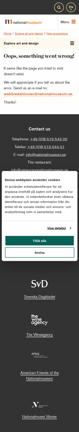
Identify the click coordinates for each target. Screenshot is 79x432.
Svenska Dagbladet (39, 296)
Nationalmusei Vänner (39, 416)
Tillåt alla (39, 240)
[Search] (59, 7)
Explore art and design (29, 33)
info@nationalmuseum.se (46, 154)
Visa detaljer (56, 228)
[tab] (72, 43)
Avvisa (40, 252)
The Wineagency (39, 334)
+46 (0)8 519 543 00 (48, 139)
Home (7, 33)
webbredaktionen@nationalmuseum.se (38, 93)
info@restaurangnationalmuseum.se (39, 170)
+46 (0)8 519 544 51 (46, 146)
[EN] (71, 7)
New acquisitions (57, 33)
